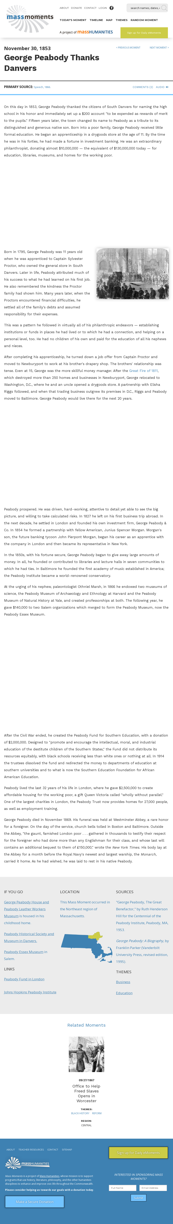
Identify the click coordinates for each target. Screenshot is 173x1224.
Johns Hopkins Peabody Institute (30, 992)
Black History (80, 1113)
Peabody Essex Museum (23, 951)
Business (123, 982)
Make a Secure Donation (35, 1202)
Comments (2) (143, 87)
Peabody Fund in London (24, 979)
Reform (97, 1113)
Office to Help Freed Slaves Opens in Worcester (86, 1093)
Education (124, 993)
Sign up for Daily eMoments (144, 32)
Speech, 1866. (42, 87)
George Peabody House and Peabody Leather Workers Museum (26, 909)
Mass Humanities (49, 1176)
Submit (138, 1198)
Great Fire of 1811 (143, 371)
